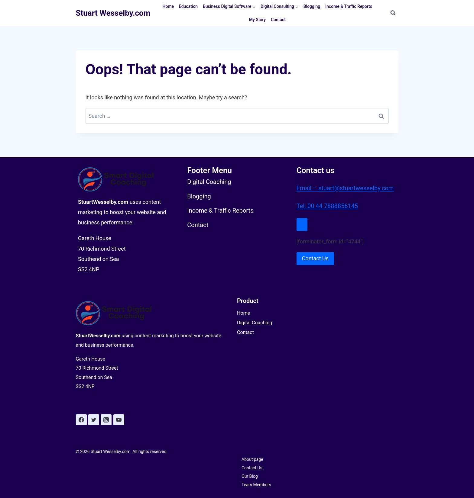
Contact (278, 19)
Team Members (256, 484)
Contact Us (252, 467)
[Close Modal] (302, 223)
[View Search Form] (393, 13)
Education (188, 6)
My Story (257, 19)
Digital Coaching (254, 323)
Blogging (312, 6)
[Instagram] (106, 419)
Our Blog (250, 476)
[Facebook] (81, 419)
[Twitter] (93, 419)
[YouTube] (118, 419)
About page (252, 459)
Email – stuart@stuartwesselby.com (345, 188)
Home (168, 6)
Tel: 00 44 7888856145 (327, 205)
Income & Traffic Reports (348, 6)
